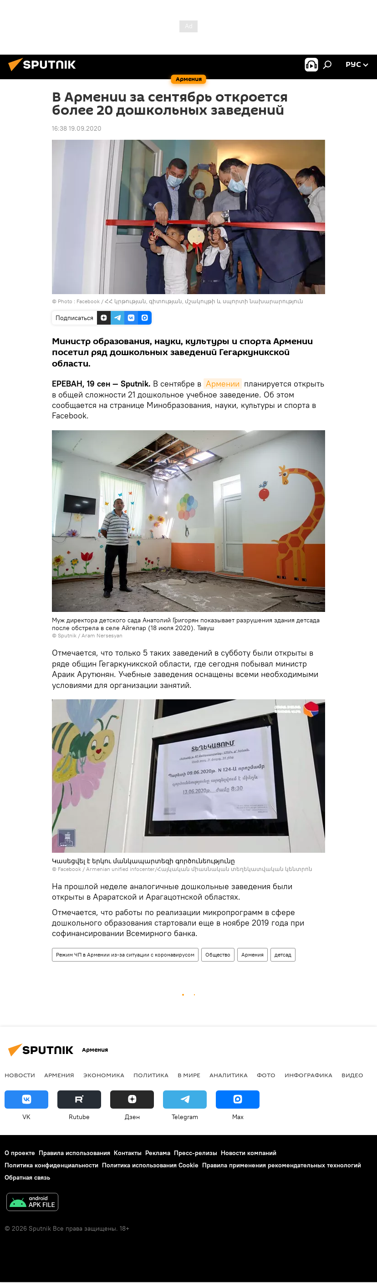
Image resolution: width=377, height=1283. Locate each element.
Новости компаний (248, 1153)
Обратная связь (27, 1177)
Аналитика (228, 1075)
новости (20, 1075)
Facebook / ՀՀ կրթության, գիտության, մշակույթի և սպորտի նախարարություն (189, 301)
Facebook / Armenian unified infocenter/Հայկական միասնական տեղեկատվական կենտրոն (185, 869)
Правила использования (74, 1153)
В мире (189, 1075)
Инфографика (308, 1075)
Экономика (103, 1075)
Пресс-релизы (195, 1153)
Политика (150, 1075)
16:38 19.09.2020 (77, 128)
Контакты (128, 1153)
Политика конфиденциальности (51, 1165)
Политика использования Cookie (150, 1165)
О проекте (20, 1153)
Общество (217, 954)
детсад (283, 954)
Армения (252, 954)
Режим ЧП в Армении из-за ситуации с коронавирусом (125, 954)
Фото (266, 1075)
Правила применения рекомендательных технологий (281, 1165)
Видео (352, 1075)
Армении (222, 383)
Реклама (157, 1153)
